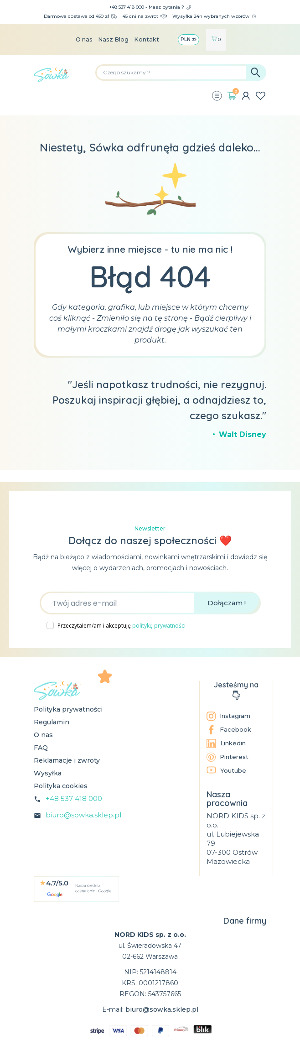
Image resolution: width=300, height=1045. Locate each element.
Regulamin (51, 722)
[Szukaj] (181, 72)
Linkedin (228, 743)
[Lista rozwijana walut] (193, 39)
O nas (81, 40)
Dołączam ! (226, 602)
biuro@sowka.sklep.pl (83, 815)
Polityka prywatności (68, 709)
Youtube (227, 770)
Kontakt (150, 40)
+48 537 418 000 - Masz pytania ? (150, 7)
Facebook (229, 729)
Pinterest (229, 757)
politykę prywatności (159, 625)
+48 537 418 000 (74, 798)
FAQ (41, 747)
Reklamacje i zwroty (67, 760)
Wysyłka (48, 773)
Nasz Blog (113, 40)
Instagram (230, 716)
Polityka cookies (61, 786)
